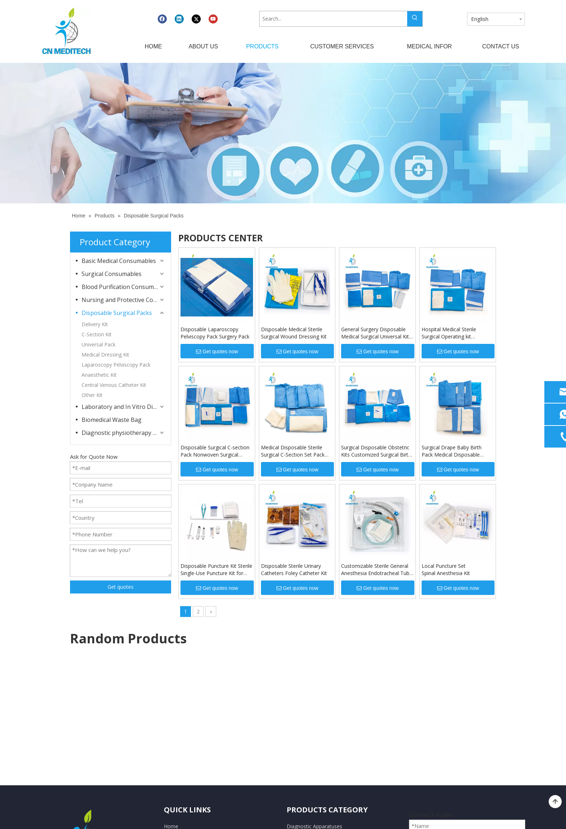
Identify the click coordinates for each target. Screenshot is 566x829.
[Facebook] (162, 18)
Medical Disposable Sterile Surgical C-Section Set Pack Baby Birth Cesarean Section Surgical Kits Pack (294, 451)
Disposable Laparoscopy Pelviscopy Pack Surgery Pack (214, 333)
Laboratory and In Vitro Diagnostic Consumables (123, 407)
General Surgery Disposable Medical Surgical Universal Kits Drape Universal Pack (376, 333)
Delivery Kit (95, 324)
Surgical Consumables (112, 274)
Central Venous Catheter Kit (114, 384)
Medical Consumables (312, 705)
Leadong (383, 816)
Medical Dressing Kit (105, 354)
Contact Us (177, 757)
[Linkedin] (179, 18)
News (170, 744)
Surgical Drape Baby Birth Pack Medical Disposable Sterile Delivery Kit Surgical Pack (452, 451)
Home (171, 692)
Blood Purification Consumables (123, 287)
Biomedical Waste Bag (112, 420)
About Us (175, 705)
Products (174, 718)
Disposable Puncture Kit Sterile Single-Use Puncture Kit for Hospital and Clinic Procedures (216, 569)
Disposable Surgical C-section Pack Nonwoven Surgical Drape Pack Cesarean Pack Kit (215, 451)
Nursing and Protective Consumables (123, 300)
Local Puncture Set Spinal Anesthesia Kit (446, 569)
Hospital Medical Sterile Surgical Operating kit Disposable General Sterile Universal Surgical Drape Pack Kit (456, 333)
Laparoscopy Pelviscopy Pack (116, 364)
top (555, 802)
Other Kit (92, 395)
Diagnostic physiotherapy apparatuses (123, 433)
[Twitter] (196, 18)
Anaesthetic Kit (99, 374)
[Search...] (333, 18)
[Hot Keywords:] (414, 18)
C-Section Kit (97, 334)
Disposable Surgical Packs (117, 313)
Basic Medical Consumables (119, 261)
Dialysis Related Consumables (322, 744)
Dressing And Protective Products (326, 718)
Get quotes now (217, 351)
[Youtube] (213, 18)
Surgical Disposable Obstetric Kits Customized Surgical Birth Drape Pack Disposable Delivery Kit (376, 451)
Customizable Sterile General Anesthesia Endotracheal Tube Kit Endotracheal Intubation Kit (376, 569)
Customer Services (186, 731)
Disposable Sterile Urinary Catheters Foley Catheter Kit (294, 569)
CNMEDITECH (236, 816)
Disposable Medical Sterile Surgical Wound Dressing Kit (294, 333)
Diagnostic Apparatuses (314, 692)
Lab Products (302, 731)
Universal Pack (99, 344)
